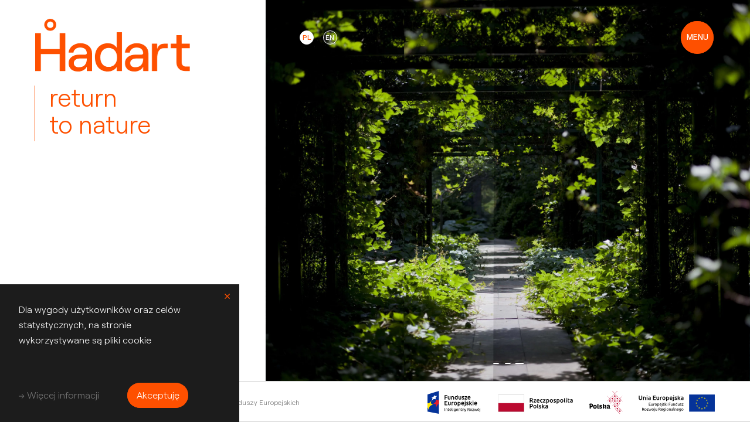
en (329, 37)
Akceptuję (158, 394)
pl (307, 37)
